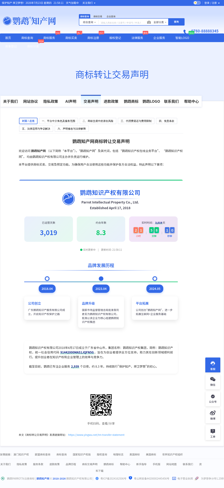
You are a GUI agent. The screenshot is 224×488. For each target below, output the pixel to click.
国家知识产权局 (82, 454)
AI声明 (70, 101)
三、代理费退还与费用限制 (136, 120)
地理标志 (118, 454)
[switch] (197, 3)
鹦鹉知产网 (43, 478)
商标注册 (93, 37)
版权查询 (102, 454)
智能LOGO (182, 37)
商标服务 (49, 37)
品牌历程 (71, 464)
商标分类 (33, 46)
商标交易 (97, 16)
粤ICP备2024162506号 (113, 478)
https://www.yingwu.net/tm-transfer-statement (96, 435)
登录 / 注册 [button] (212, 3)
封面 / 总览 (28, 120)
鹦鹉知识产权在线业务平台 (139, 151)
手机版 (156, 464)
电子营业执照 (182, 478)
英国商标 (135, 454)
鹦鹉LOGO (151, 101)
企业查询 (111, 16)
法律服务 (137, 37)
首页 (8, 37)
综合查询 (89, 22)
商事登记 (11, 46)
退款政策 (111, 101)
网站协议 (30, 101)
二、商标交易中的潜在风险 (98, 120)
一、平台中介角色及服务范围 (58, 120)
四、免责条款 (166, 120)
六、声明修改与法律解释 (72, 128)
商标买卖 (71, 37)
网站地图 (171, 464)
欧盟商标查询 (42, 454)
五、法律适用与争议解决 (36, 128)
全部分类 (160, 22)
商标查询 (84, 16)
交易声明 (91, 101)
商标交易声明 (89, 464)
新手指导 (141, 464)
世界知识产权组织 (172, 454)
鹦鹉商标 (131, 101)
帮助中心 (191, 101)
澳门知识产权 (21, 454)
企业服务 (159, 37)
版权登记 (115, 37)
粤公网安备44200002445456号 (149, 478)
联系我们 (171, 101)
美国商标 (151, 454)
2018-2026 (59, 478)
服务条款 (38, 464)
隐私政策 (50, 101)
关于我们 (10, 101)
